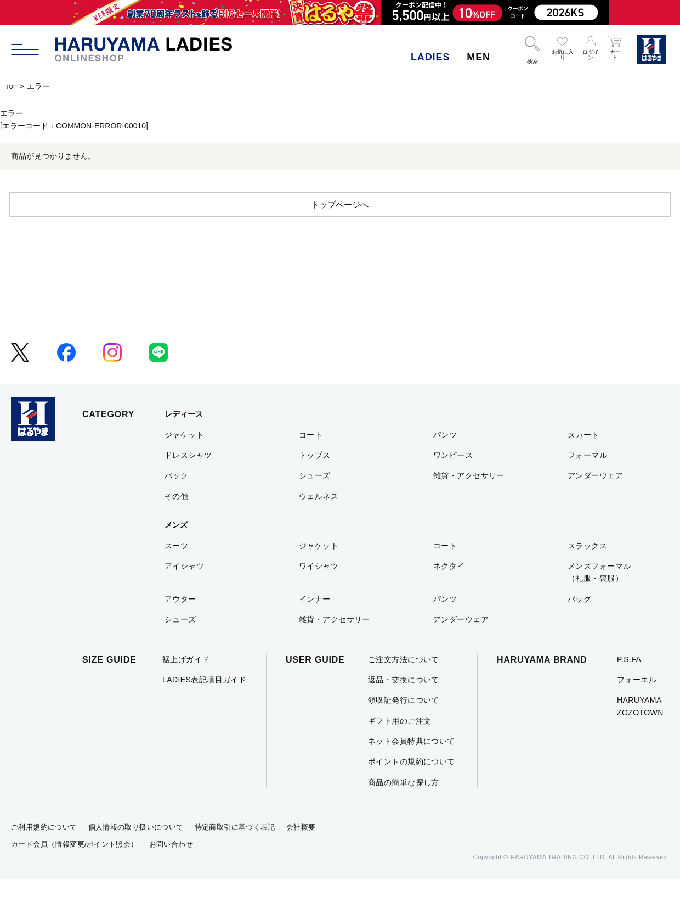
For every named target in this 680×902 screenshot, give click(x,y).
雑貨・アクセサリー (469, 498)
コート (310, 457)
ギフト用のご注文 (399, 743)
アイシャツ (184, 588)
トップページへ (340, 226)
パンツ (445, 457)
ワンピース (453, 477)
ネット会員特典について (411, 763)
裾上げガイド (186, 681)
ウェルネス (318, 518)
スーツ (176, 568)
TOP (13, 86)
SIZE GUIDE (109, 682)
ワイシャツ (318, 588)
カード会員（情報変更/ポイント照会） (74, 866)
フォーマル (587, 477)
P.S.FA (629, 681)
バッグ (579, 621)
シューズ (315, 498)
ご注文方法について (403, 681)
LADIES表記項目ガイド (204, 702)
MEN (478, 57)
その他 (176, 518)
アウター (180, 621)
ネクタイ (449, 588)
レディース (184, 437)
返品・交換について (403, 702)
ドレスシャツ (188, 477)
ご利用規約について (44, 850)
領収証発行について (403, 723)
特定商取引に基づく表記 (235, 850)
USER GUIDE (315, 682)
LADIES (430, 57)
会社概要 (301, 850)
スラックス (587, 568)
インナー (315, 621)
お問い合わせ (171, 866)
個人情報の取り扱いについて (136, 850)
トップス (315, 477)
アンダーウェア (595, 498)
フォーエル (636, 702)
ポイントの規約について (411, 784)
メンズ (176, 548)
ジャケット (184, 457)
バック (176, 498)
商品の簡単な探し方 (403, 804)
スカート (583, 457)
